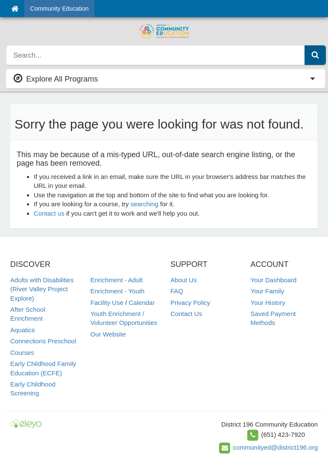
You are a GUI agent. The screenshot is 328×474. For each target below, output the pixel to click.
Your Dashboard (274, 280)
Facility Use (107, 302)
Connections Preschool (43, 341)
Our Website (108, 334)
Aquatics (22, 330)
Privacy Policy (190, 302)
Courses (22, 352)
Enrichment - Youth (118, 291)
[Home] (14, 8)
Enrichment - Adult (117, 280)
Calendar (142, 302)
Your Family (267, 291)
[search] (155, 55)
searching (144, 204)
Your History (268, 302)
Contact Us (186, 313)
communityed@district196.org (275, 447)
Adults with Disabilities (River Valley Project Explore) (41, 289)
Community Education (59, 8)
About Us (183, 280)
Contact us (49, 213)
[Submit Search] (315, 55)
